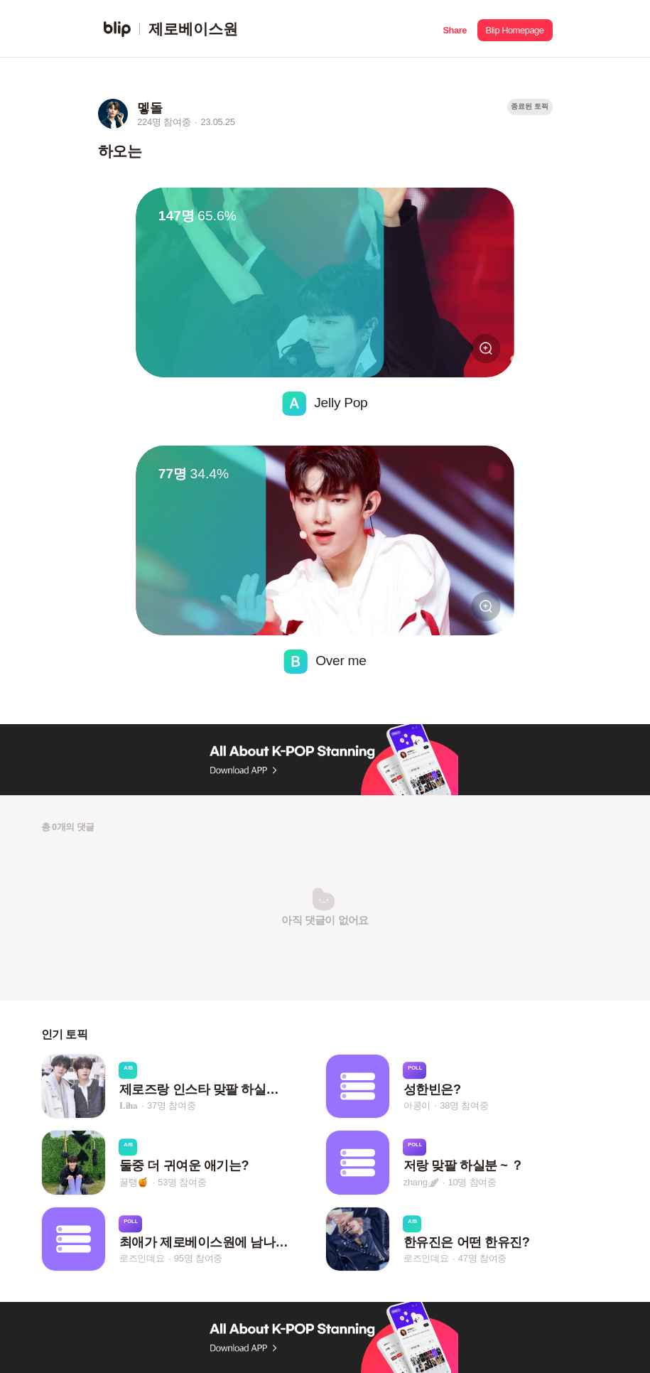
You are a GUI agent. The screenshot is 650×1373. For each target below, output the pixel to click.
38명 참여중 (464, 1105)
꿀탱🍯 (133, 1182)
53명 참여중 (182, 1182)
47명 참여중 (482, 1258)
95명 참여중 (198, 1258)
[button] (455, 28)
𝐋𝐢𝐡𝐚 (128, 1105)
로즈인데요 (142, 1258)
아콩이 (416, 1105)
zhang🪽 (421, 1182)
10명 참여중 (472, 1182)
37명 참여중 (171, 1105)
